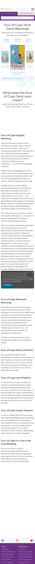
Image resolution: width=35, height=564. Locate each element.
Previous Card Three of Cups (5, 65)
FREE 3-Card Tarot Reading (8, 551)
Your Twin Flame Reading (25, 559)
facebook (2, 540)
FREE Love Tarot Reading (7, 554)
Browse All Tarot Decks (26, 13)
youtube (31, 540)
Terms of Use (17, 281)
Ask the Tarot (22, 549)
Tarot (3, 546)
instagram (17, 540)
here (17, 279)
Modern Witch (13, 72)
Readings (23, 546)
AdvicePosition (28, 40)
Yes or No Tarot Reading (7, 556)
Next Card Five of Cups (30, 65)
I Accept (7, 285)
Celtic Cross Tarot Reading (25, 556)
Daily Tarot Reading (6, 559)
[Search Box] (23, 9)
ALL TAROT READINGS (7, 562)
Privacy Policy (6, 281)
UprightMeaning (6, 40)
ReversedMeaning (17, 40)
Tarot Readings (5, 549)
